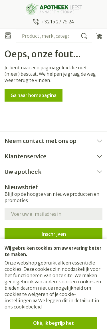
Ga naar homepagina (33, 95)
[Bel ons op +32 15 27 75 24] (53, 22)
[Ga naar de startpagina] (53, 9)
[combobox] (54, 36)
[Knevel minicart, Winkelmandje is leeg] (99, 36)
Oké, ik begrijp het (53, 323)
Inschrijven (53, 234)
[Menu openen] (8, 35)
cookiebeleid (28, 307)
